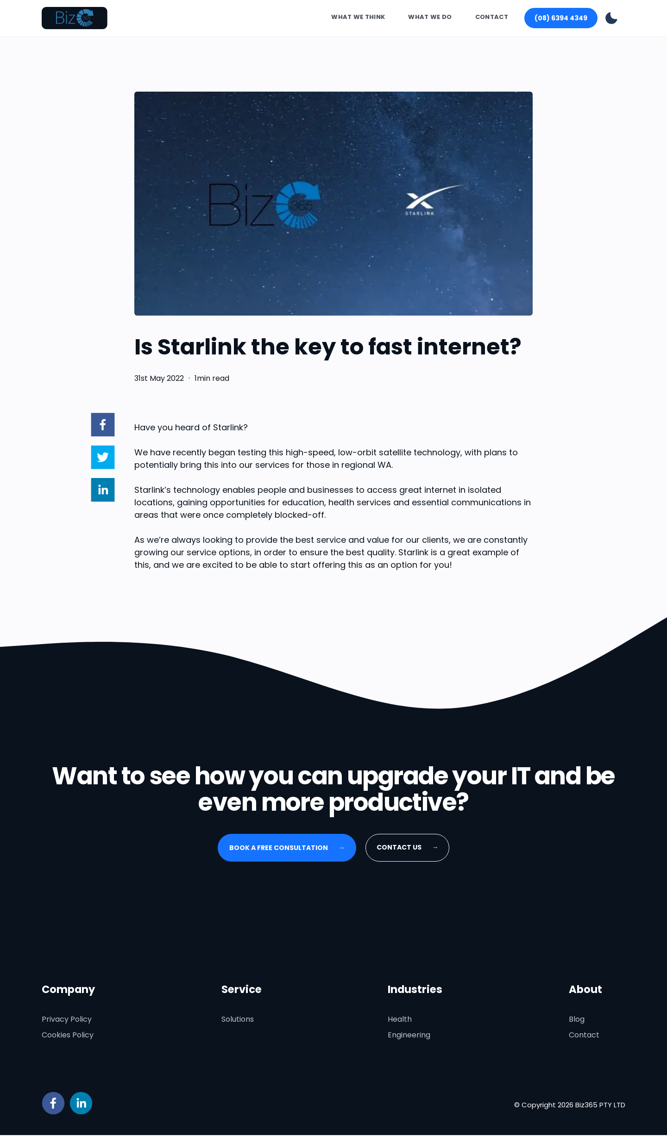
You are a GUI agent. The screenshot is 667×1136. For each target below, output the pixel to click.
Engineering (409, 1035)
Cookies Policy (68, 1035)
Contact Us (408, 848)
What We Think (358, 17)
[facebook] (102, 426)
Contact (491, 17)
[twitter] (102, 459)
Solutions (237, 1020)
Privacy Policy (67, 1020)
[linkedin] (102, 491)
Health (400, 1020)
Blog (577, 1020)
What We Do (430, 17)
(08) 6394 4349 (561, 18)
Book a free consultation (287, 848)
